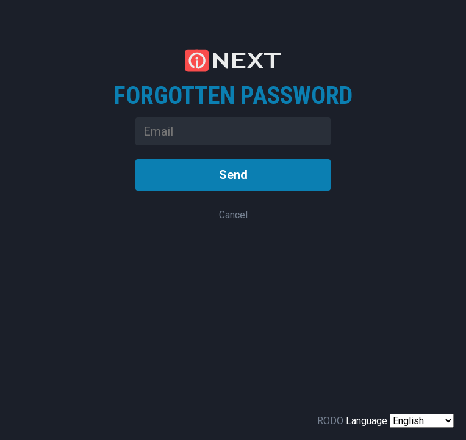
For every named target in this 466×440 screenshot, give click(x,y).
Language (366, 421)
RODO (330, 421)
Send (233, 174)
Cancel (233, 215)
